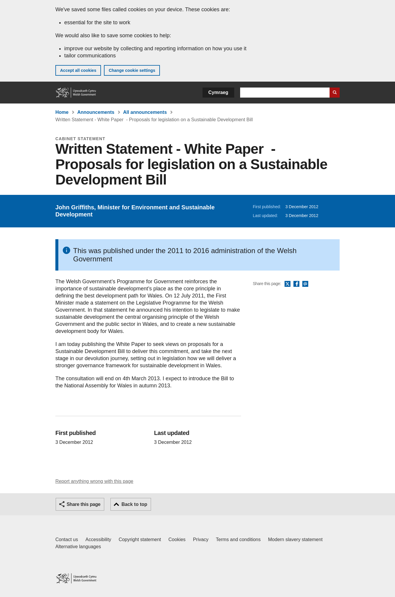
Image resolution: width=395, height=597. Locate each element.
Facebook (296, 284)
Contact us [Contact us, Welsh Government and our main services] (66, 539)
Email (305, 284)
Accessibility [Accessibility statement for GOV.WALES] (98, 539)
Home (61, 112)
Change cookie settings (132, 70)
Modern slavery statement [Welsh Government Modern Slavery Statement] (295, 539)
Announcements (95, 112)
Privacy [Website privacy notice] (200, 539)
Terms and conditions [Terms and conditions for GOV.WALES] (238, 539)
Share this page (83, 504)
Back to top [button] (134, 504)
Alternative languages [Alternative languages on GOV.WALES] (78, 546)
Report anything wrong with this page (94, 481)
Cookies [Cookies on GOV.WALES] (177, 539)
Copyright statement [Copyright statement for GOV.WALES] (140, 539)
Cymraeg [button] (218, 92)
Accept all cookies (78, 70)
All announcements (145, 112)
